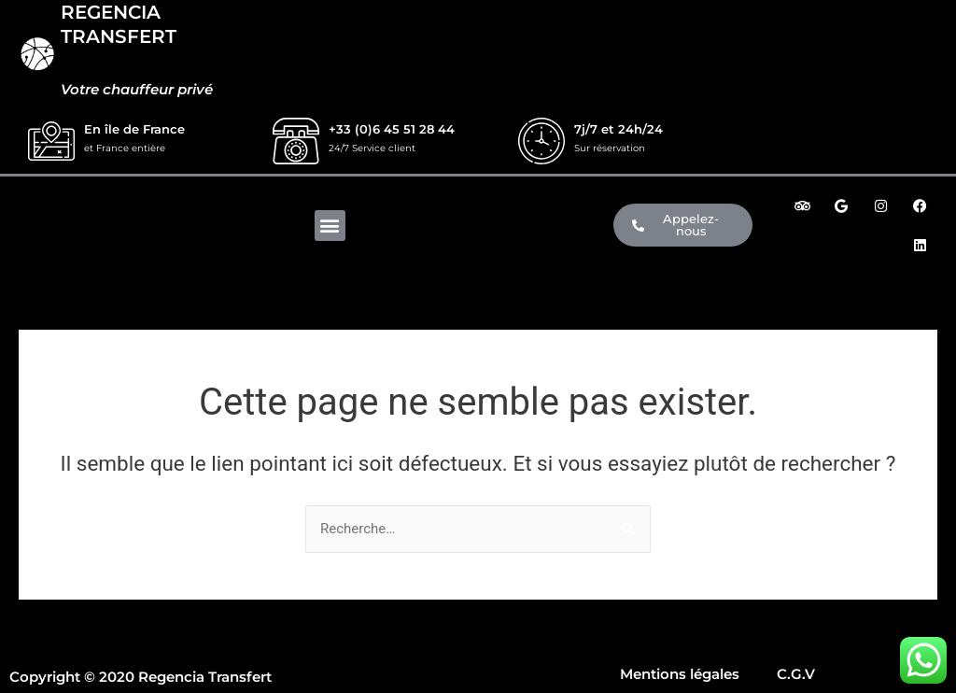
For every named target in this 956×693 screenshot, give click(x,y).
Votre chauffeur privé (137, 89)
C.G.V (796, 674)
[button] (330, 225)
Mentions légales (679, 674)
